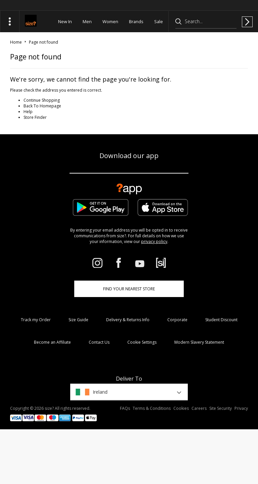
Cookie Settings (142, 342)
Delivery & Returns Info (127, 320)
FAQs (125, 408)
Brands (136, 21)
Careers (199, 408)
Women (110, 21)
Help (28, 111)
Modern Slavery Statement (199, 342)
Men (87, 21)
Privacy (241, 408)
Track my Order (36, 320)
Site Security (220, 408)
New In (65, 21)
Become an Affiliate (52, 342)
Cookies (181, 408)
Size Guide (78, 320)
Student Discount (221, 320)
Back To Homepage (42, 106)
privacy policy (154, 241)
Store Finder (35, 117)
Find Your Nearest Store (129, 289)
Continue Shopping (42, 100)
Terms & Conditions (152, 408)
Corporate (177, 320)
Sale (158, 21)
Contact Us (99, 342)
